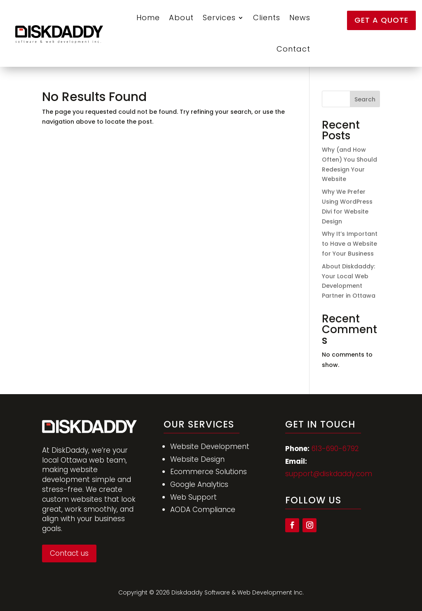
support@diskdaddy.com (328, 474)
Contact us (69, 553)
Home (148, 17)
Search (364, 99)
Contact (293, 49)
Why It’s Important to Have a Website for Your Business (349, 244)
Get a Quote (381, 20)
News (299, 17)
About (181, 17)
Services (219, 17)
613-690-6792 (335, 449)
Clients (266, 17)
